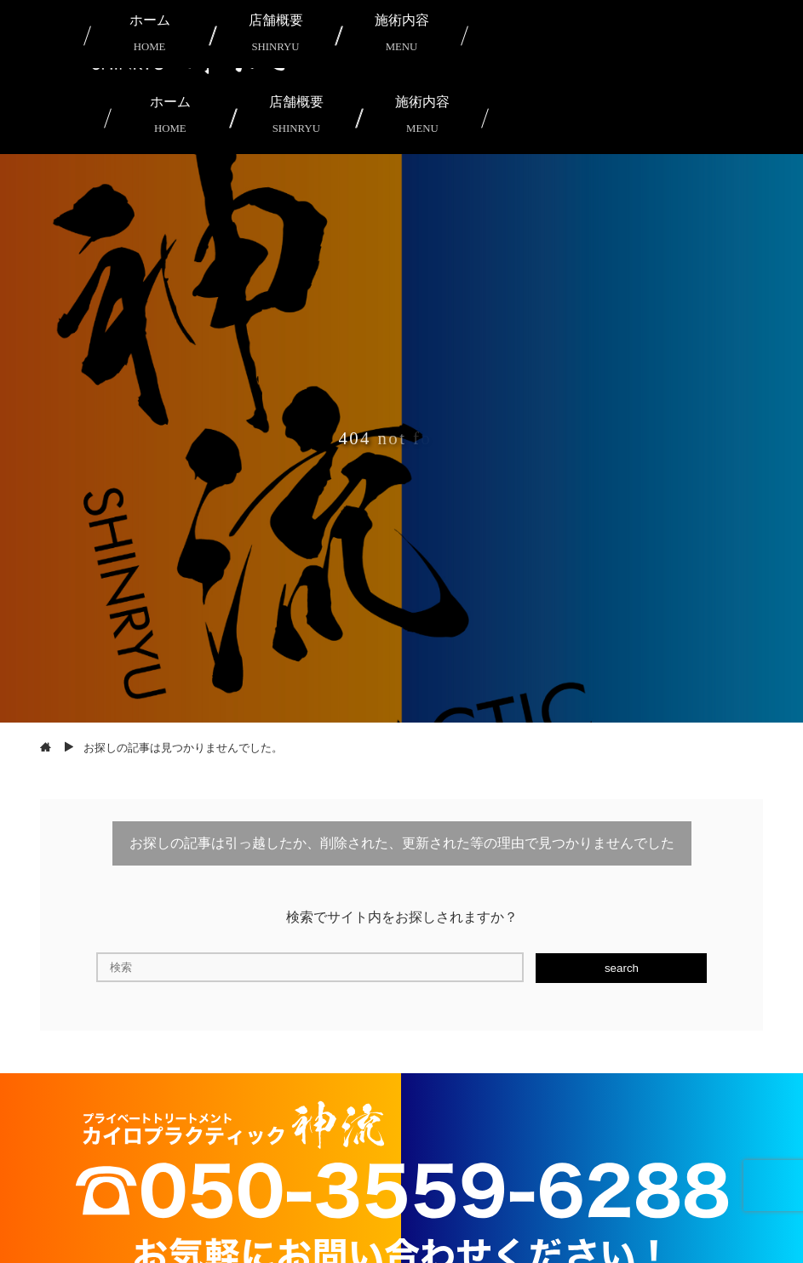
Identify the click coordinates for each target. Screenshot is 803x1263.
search (622, 968)
